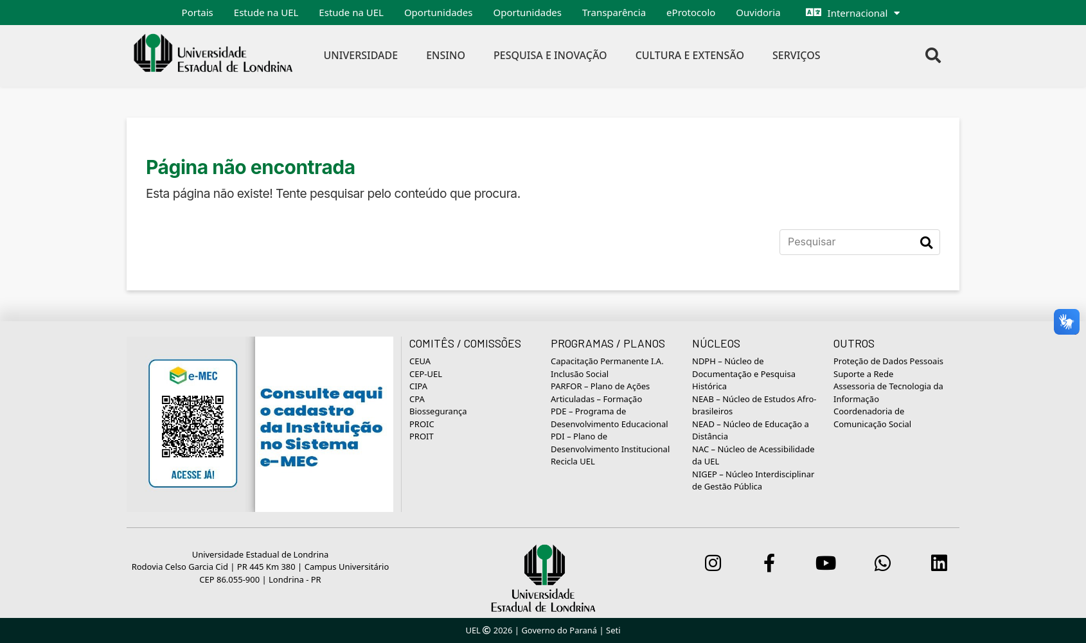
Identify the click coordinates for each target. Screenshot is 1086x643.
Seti (613, 630)
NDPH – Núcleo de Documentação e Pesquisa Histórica (744, 373)
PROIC (421, 424)
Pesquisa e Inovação (550, 55)
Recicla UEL (573, 461)
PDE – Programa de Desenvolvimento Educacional (609, 417)
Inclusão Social (580, 374)
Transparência (614, 12)
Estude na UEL (266, 12)
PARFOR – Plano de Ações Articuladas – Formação (600, 392)
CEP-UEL (425, 374)
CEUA (420, 361)
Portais (197, 12)
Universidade (361, 55)
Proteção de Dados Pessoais (888, 361)
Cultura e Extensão (690, 55)
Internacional (858, 12)
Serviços (796, 55)
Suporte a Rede (863, 374)
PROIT (421, 436)
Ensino (445, 55)
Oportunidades (438, 12)
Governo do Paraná (559, 630)
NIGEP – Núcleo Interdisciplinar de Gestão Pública (753, 480)
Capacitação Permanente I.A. (607, 361)
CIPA (418, 386)
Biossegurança (438, 411)
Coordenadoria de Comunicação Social (872, 417)
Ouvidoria (758, 12)
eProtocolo (690, 12)
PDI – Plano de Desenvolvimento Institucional (610, 442)
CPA (417, 399)
